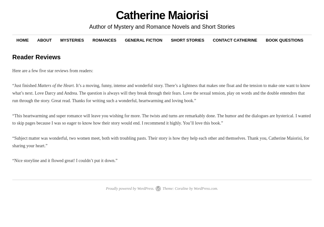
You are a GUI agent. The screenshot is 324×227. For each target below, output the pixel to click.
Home (22, 40)
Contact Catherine (235, 40)
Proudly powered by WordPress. (130, 188)
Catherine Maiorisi (162, 15)
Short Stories (187, 40)
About (44, 40)
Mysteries (72, 40)
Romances (104, 40)
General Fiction (143, 40)
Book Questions (284, 40)
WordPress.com (205, 188)
